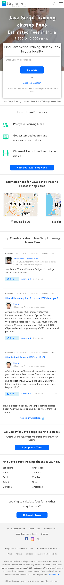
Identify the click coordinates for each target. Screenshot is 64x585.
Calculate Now (32, 515)
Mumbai (36, 477)
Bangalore (8, 467)
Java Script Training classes (16, 101)
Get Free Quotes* (32, 82)
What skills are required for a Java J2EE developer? (31, 298)
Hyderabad (38, 467)
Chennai (36, 472)
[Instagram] (32, 540)
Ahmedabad (42, 554)
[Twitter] (38, 539)
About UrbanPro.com (16, 528)
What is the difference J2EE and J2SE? (25, 357)
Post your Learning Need (32, 167)
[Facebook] (26, 540)
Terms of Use (34, 528)
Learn (34, 534)
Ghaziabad (37, 486)
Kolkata (6, 482)
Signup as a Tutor (32, 447)
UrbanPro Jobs (22, 534)
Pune (5, 472)
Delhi (5, 477)
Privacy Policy (49, 528)
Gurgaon (7, 486)
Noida (35, 482)
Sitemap (44, 534)
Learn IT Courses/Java (40, 253)
